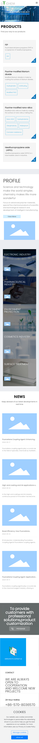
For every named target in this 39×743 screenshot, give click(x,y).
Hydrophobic (11, 86)
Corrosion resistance (14, 132)
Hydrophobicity (22, 119)
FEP (6, 44)
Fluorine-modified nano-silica (18, 107)
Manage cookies (19, 732)
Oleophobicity (12, 126)
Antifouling (23, 86)
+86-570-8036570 (20, 704)
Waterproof (24, 126)
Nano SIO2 (10, 119)
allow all (19, 737)
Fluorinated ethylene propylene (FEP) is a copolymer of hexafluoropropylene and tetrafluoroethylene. (19, 50)
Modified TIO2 (11, 92)
